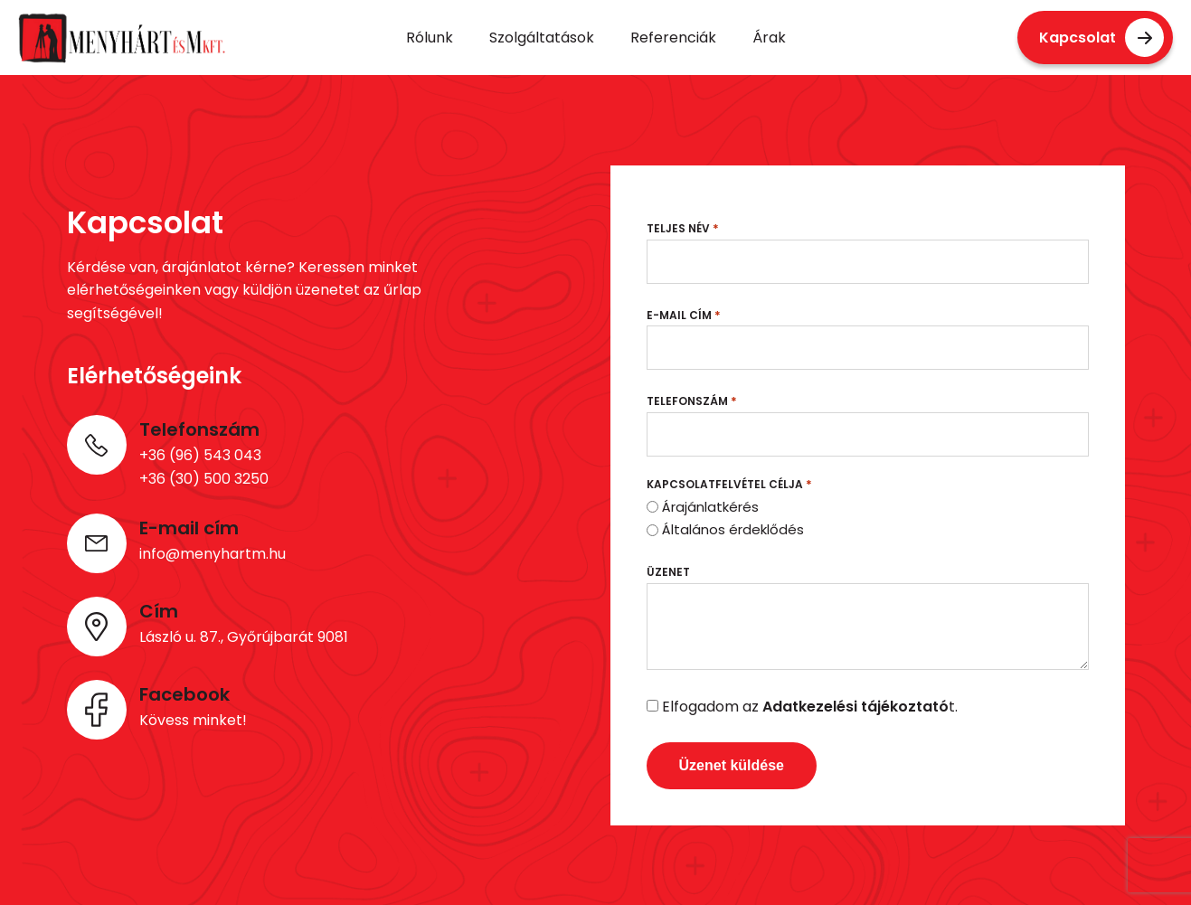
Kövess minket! (193, 720)
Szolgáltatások (541, 37)
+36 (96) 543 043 (200, 455)
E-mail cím (684, 315)
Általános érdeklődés (733, 529)
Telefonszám (692, 401)
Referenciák (673, 37)
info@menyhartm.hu (212, 553)
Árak (769, 37)
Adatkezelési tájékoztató (855, 706)
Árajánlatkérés (710, 506)
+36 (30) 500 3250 (204, 478)
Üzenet (668, 572)
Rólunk (429, 37)
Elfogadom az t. (810, 706)
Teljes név (683, 228)
